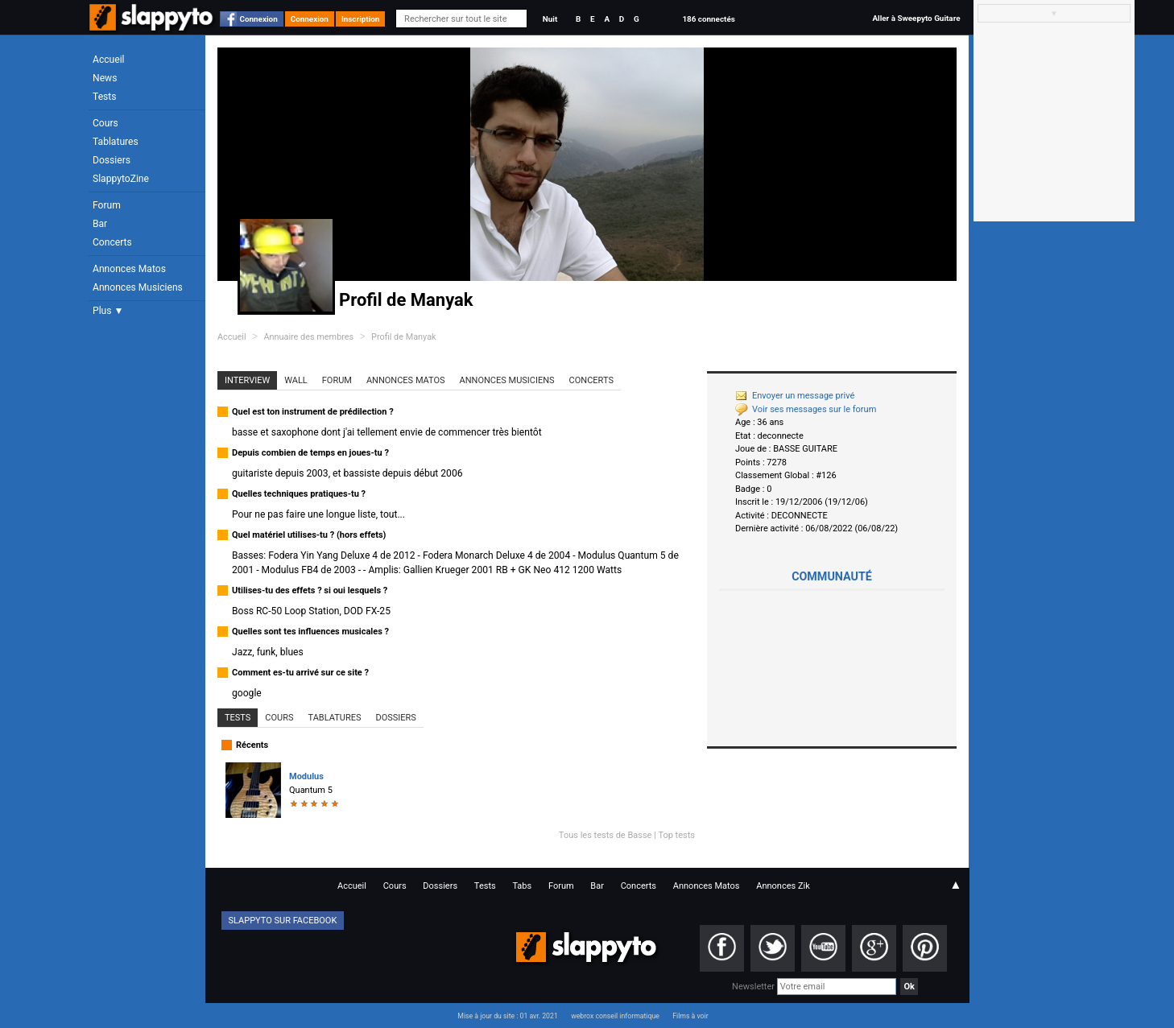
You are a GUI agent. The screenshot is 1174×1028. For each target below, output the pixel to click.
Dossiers (111, 160)
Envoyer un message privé (794, 395)
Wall (296, 380)
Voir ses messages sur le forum (805, 409)
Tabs (521, 886)
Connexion (259, 18)
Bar (100, 223)
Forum (107, 205)
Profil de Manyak (403, 337)
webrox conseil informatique (615, 1016)
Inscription (360, 18)
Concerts (112, 242)
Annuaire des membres (308, 337)
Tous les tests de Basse (605, 835)
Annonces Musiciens (138, 287)
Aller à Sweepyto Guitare (916, 18)
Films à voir (690, 1016)
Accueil (109, 59)
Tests (104, 96)
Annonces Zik (783, 886)
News (105, 78)
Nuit (550, 18)
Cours (105, 123)
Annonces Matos (129, 269)
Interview (247, 380)
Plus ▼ (108, 310)
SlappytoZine (121, 178)
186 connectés (708, 18)
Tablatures (115, 141)
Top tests (676, 835)
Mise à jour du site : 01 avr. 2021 (507, 1016)
